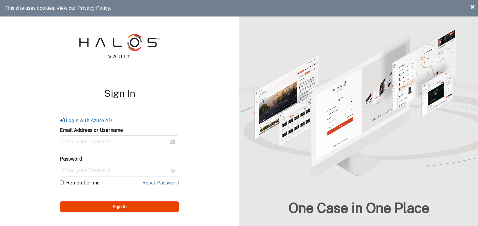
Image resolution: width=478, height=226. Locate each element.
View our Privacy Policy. (83, 8)
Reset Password (160, 183)
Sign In (120, 206)
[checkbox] (62, 182)
